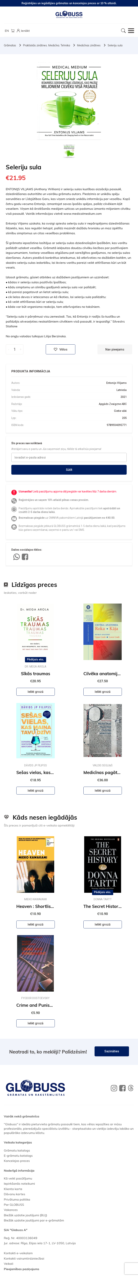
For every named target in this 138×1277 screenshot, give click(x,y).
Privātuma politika (17, 1199)
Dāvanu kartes (14, 1194)
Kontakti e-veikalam (18, 1253)
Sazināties (111, 1051)
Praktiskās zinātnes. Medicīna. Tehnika (46, 45)
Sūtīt (69, 470)
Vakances (11, 1210)
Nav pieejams (114, 349)
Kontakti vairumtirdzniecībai (24, 1258)
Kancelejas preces (17, 1161)
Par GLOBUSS (14, 1205)
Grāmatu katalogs (17, 1150)
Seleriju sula (115, 45)
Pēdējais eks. (35, 659)
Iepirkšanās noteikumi (19, 1183)
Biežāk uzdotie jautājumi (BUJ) (25, 1215)
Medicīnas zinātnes (89, 45)
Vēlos (60, 349)
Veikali (8, 1264)
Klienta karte (13, 1189)
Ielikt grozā (35, 692)
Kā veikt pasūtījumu (18, 1178)
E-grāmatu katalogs (18, 1155)
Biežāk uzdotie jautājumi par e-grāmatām (34, 1220)
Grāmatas (10, 45)
